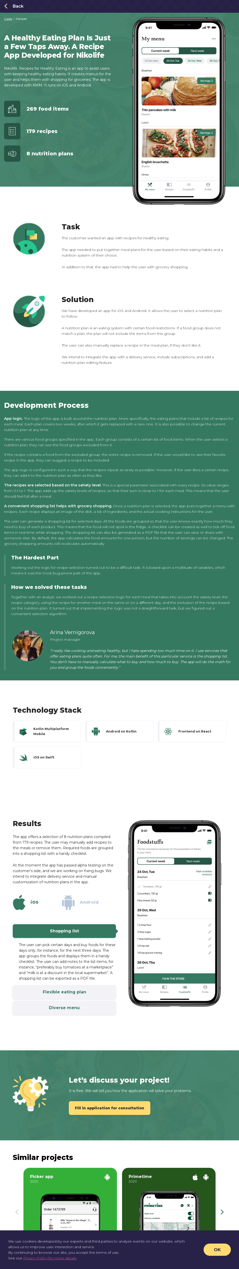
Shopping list (83, 931)
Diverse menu (82, 1008)
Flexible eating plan (79, 992)
